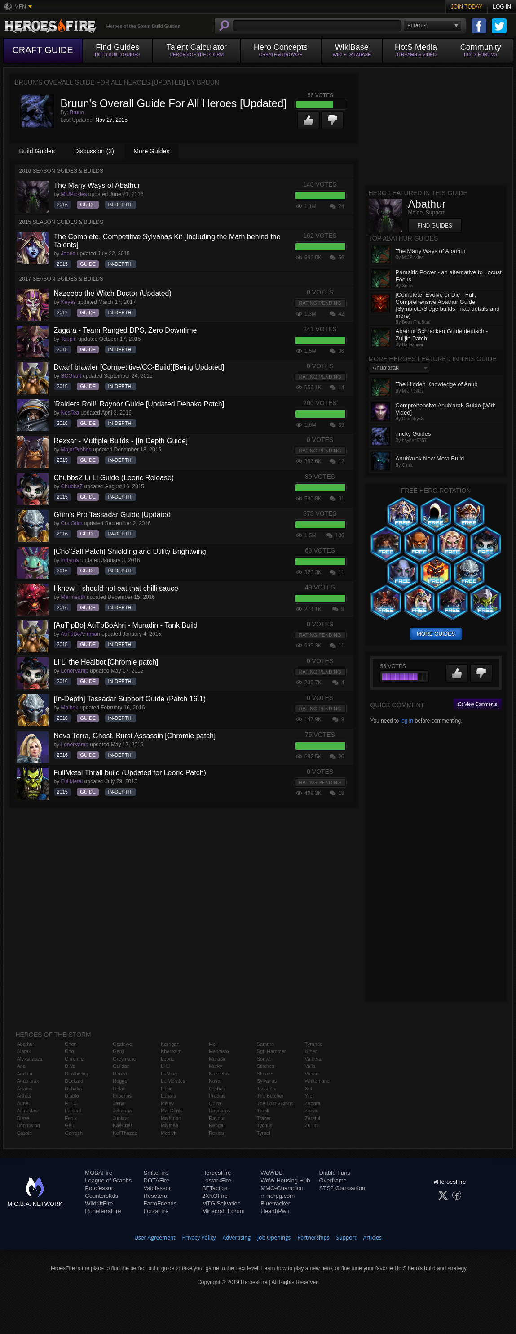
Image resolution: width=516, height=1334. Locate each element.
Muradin (218, 1059)
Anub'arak (28, 1081)
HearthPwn (274, 1211)
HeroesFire (216, 1172)
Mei (213, 1044)
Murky (215, 1066)
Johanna (122, 1110)
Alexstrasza (30, 1059)
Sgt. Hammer (271, 1051)
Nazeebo (219, 1073)
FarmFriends (160, 1203)
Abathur (26, 1044)
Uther (311, 1051)
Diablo (72, 1095)
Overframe (333, 1180)
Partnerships (313, 1237)
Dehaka (73, 1088)
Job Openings (274, 1237)
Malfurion (171, 1118)
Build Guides (37, 151)
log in (406, 721)
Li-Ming (169, 1073)
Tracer (264, 1118)
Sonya (264, 1059)
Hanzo (120, 1073)
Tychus (265, 1125)
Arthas (24, 1095)
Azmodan (27, 1110)
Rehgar (217, 1125)
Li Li (165, 1066)
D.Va (70, 1066)
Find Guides (435, 226)
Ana (21, 1066)
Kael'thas (123, 1125)
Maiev (167, 1103)
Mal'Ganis (172, 1110)
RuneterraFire (103, 1211)
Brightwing (28, 1125)
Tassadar (267, 1088)
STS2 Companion (342, 1188)
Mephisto (219, 1051)
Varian (312, 1073)
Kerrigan (170, 1044)
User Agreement (154, 1237)
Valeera (313, 1059)
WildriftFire (99, 1203)
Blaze (23, 1118)
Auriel (23, 1103)
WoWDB (271, 1172)
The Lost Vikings (275, 1103)
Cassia (24, 1133)
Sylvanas (267, 1081)
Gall (69, 1125)
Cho (69, 1051)
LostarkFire (216, 1180)
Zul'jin (311, 1125)
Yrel (309, 1095)
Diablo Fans (334, 1172)
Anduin (24, 1073)
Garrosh (74, 1133)
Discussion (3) (94, 151)
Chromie (74, 1059)
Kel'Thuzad (125, 1133)
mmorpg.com (277, 1195)
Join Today (467, 7)
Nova (215, 1081)
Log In (502, 7)
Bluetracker (275, 1203)
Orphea (217, 1088)
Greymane (124, 1059)
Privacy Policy (199, 1237)
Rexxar (217, 1133)
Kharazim (171, 1051)
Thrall (263, 1110)
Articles (372, 1237)
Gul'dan (121, 1066)
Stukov (264, 1073)
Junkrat (121, 1118)
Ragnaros (219, 1110)
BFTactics (214, 1188)
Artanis (24, 1088)
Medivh (168, 1133)
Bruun (77, 112)
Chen (70, 1044)
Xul (308, 1088)
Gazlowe (122, 1044)
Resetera (156, 1195)
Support (346, 1237)
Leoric (167, 1059)
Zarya (311, 1110)
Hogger (121, 1081)
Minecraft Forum (223, 1211)
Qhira (215, 1103)
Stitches (265, 1066)
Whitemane (317, 1081)
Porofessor (99, 1188)
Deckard (74, 1081)
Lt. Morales (173, 1081)
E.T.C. (71, 1103)
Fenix (71, 1118)
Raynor (217, 1118)
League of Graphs (108, 1180)
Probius (217, 1095)
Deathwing (76, 1073)
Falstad (73, 1110)
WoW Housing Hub (285, 1180)
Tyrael (263, 1133)
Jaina (118, 1103)
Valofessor (157, 1188)
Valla (310, 1066)
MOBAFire (98, 1172)
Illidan (119, 1088)
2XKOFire (215, 1195)
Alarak (24, 1051)
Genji (118, 1051)
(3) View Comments (477, 704)
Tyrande (314, 1044)
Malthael (170, 1125)
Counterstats (101, 1195)
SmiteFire (156, 1172)
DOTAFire (157, 1180)
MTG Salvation (221, 1203)
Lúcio (166, 1088)
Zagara (313, 1103)
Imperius (122, 1095)
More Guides (151, 151)
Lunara (168, 1095)
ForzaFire (156, 1211)
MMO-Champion (281, 1188)
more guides (436, 634)
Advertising (237, 1237)
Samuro (265, 1044)
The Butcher (270, 1095)
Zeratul (312, 1118)
